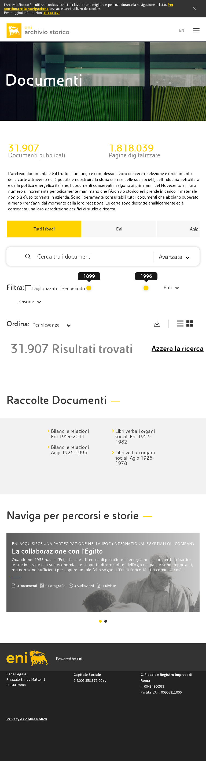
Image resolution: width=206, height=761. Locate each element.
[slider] (88, 288)
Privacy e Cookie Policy (26, 719)
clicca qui (51, 12)
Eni (119, 229)
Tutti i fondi (44, 229)
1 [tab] (100, 621)
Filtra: (15, 287)
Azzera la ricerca (178, 348)
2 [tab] (105, 621)
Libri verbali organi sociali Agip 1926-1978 (135, 458)
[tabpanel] (79, 442)
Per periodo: (73, 288)
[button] (183, 30)
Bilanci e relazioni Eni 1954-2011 (70, 434)
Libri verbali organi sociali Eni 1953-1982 (135, 437)
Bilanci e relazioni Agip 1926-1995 (70, 450)
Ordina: (17, 324)
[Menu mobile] (196, 29)
